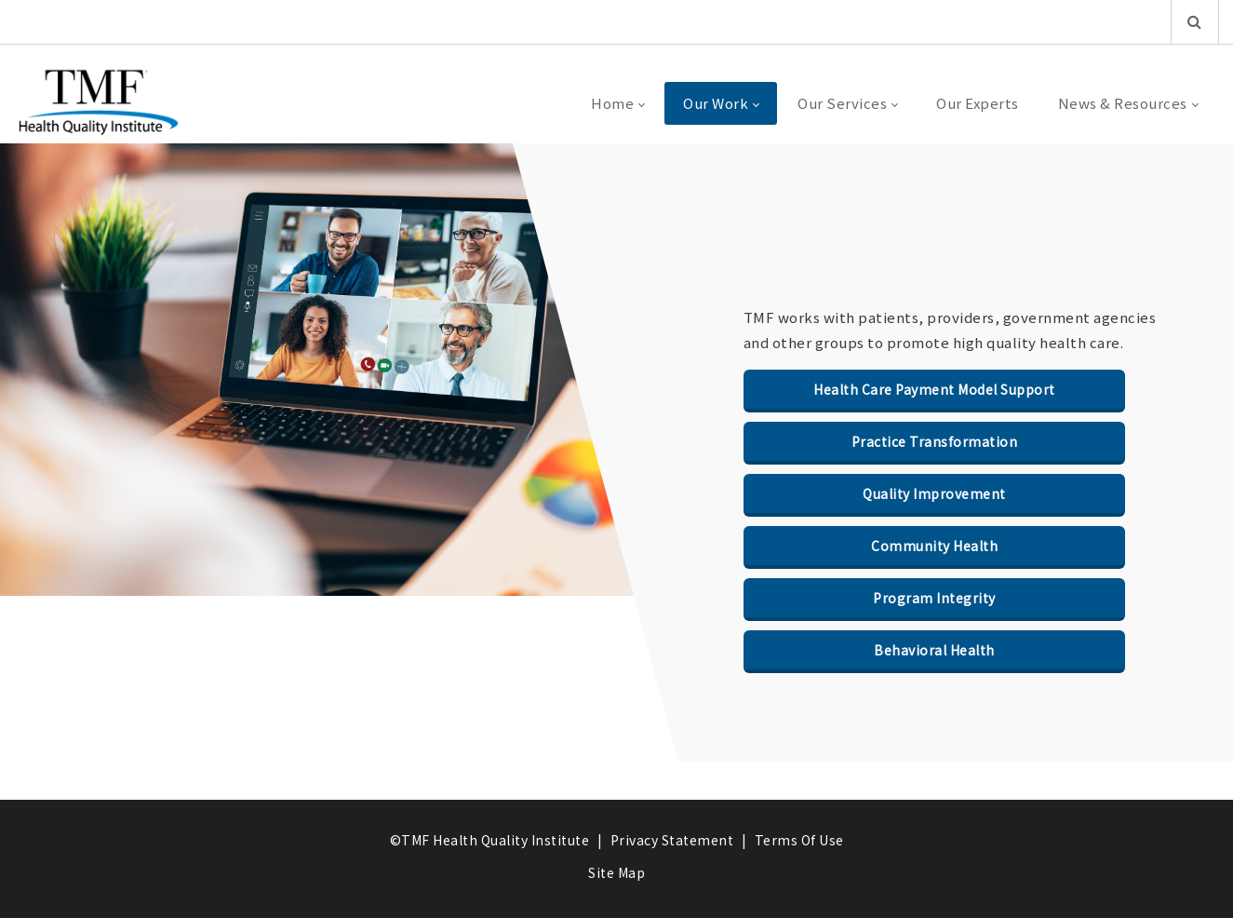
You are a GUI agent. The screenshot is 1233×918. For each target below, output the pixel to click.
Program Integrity (934, 597)
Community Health (934, 545)
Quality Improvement (934, 493)
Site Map (616, 872)
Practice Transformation (934, 441)
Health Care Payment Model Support (934, 389)
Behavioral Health (934, 650)
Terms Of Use (799, 839)
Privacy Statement (672, 839)
